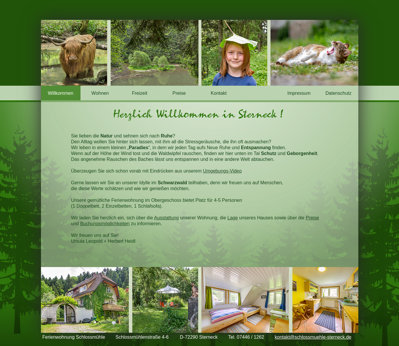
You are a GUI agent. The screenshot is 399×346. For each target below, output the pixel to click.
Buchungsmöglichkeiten (105, 223)
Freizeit (139, 93)
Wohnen (100, 93)
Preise (179, 93)
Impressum (298, 93)
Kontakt (219, 93)
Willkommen (60, 93)
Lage (232, 217)
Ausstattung (166, 217)
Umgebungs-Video (222, 170)
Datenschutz (339, 93)
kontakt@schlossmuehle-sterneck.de (313, 337)
